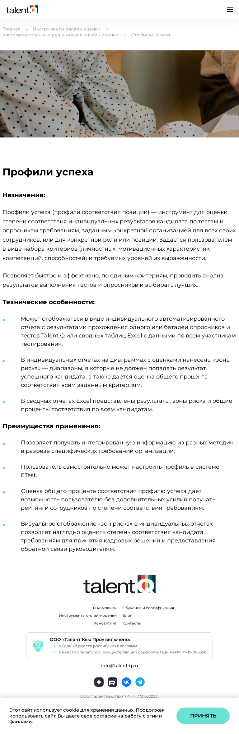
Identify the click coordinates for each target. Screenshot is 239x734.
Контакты (131, 623)
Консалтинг (105, 623)
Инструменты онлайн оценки (67, 29)
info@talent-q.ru (119, 665)
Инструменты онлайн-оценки (88, 615)
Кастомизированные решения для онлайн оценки (60, 35)
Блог (127, 615)
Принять (203, 716)
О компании (105, 608)
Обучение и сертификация (148, 608)
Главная (11, 29)
